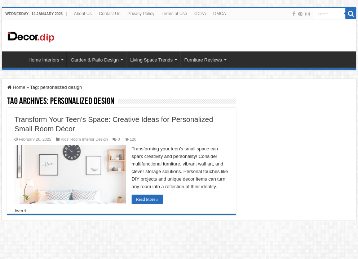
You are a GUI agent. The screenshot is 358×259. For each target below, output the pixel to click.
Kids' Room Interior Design (84, 139)
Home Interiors (43, 60)
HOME (14, 59)
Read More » (147, 199)
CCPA (200, 13)
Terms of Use (174, 13)
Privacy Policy (141, 13)
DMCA (219, 13)
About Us (83, 13)
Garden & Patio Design (95, 60)
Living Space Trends (151, 60)
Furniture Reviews (203, 60)
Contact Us (109, 13)
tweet (20, 210)
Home (16, 87)
